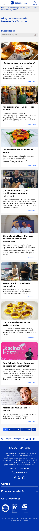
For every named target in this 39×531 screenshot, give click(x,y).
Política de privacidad (22, 518)
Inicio (3, 8)
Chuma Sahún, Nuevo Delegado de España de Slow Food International (18, 239)
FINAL (28, 429)
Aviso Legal (11, 518)
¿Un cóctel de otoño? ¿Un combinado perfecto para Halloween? (15, 193)
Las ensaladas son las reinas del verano (18, 151)
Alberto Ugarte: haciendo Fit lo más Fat (18, 409)
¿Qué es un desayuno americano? (19, 63)
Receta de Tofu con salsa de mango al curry (16, 284)
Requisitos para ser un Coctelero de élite (18, 108)
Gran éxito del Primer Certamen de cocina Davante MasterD (18, 364)
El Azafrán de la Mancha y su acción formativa (16, 323)
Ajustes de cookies (22, 520)
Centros (25, 469)
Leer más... (32, 81)
